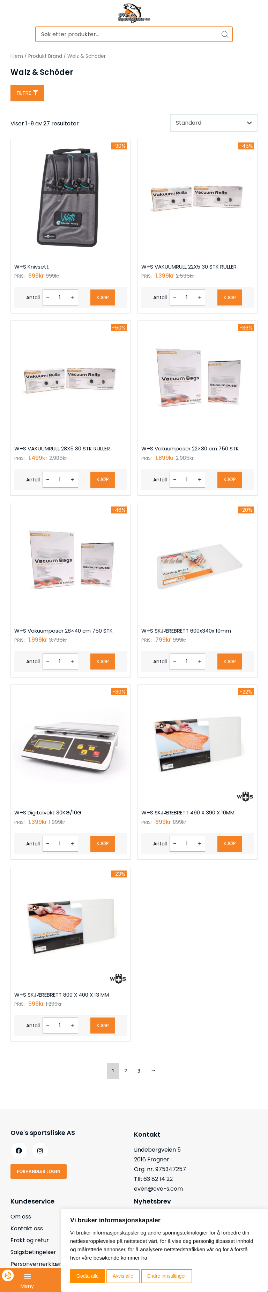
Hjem (16, 56)
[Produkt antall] (60, 297)
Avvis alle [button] (123, 1276)
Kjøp (103, 297)
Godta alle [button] (87, 1276)
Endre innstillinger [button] (166, 1276)
